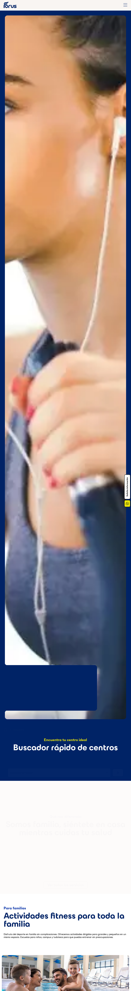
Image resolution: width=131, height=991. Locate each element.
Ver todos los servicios (65, 884)
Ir (118, 771)
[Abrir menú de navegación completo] (125, 5)
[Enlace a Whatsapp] (127, 503)
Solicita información (127, 486)
